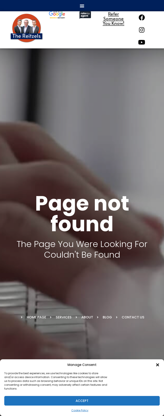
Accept (82, 401)
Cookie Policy (79, 410)
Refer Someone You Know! (113, 18)
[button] (157, 365)
